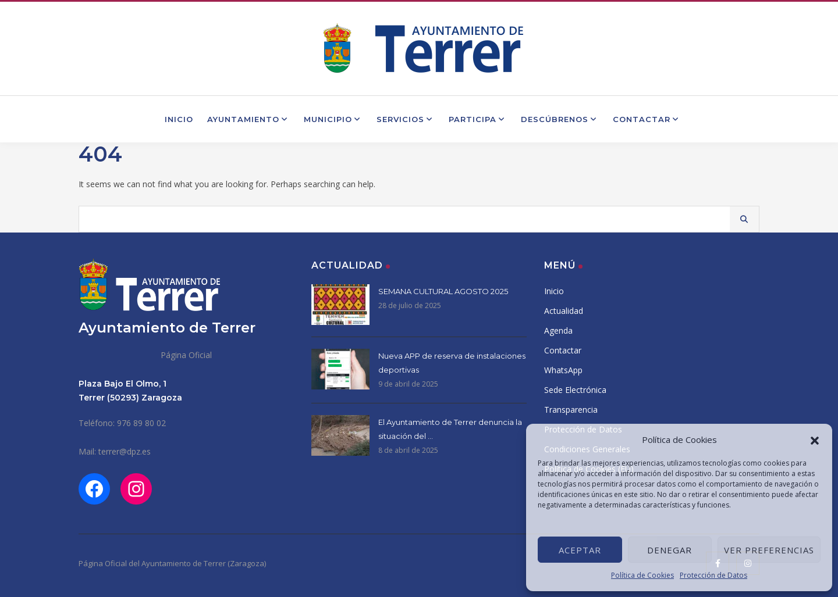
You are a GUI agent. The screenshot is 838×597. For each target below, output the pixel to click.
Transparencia (571, 409)
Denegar (669, 550)
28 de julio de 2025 (409, 305)
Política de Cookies (642, 575)
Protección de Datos (713, 575)
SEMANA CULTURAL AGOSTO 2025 (443, 291)
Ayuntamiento (248, 119)
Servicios (406, 119)
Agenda (558, 330)
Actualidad (563, 310)
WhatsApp (563, 370)
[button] (815, 439)
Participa (478, 119)
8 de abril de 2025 (408, 450)
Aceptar (580, 550)
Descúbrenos (560, 119)
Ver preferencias (769, 550)
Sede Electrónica (575, 389)
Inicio (179, 119)
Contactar (647, 119)
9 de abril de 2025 (408, 384)
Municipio (333, 119)
